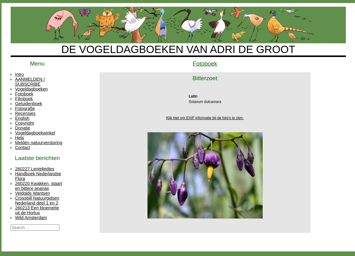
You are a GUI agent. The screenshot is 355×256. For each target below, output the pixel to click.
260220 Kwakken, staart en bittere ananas (38, 186)
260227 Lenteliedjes (34, 168)
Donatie (22, 128)
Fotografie (25, 108)
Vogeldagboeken (31, 89)
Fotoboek (24, 93)
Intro (19, 74)
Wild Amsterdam (31, 217)
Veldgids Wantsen (32, 193)
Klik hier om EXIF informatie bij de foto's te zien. (204, 118)
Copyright (24, 123)
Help (19, 137)
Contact (22, 147)
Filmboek (24, 98)
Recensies (25, 113)
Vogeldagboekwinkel (35, 132)
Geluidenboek (28, 103)
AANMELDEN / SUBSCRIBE (30, 82)
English (22, 118)
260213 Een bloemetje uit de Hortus (37, 210)
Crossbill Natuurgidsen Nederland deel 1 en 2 (37, 200)
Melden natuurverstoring (38, 142)
